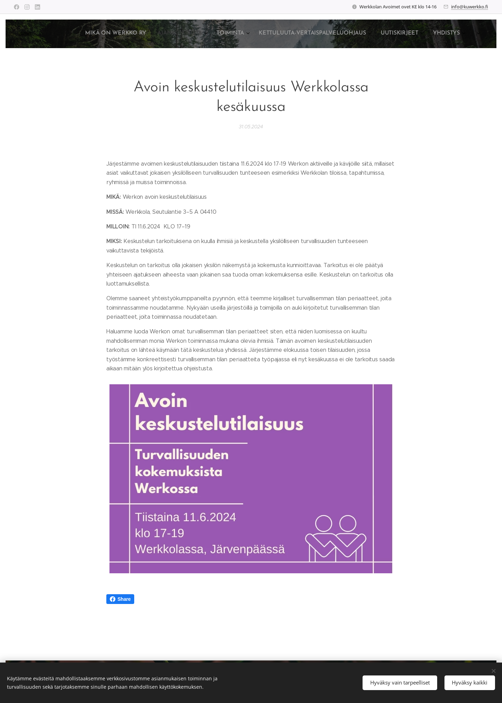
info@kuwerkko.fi (469, 6)
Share (120, 599)
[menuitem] (377, 34)
